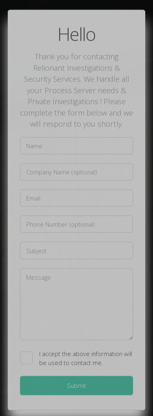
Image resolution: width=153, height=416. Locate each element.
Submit (76, 386)
